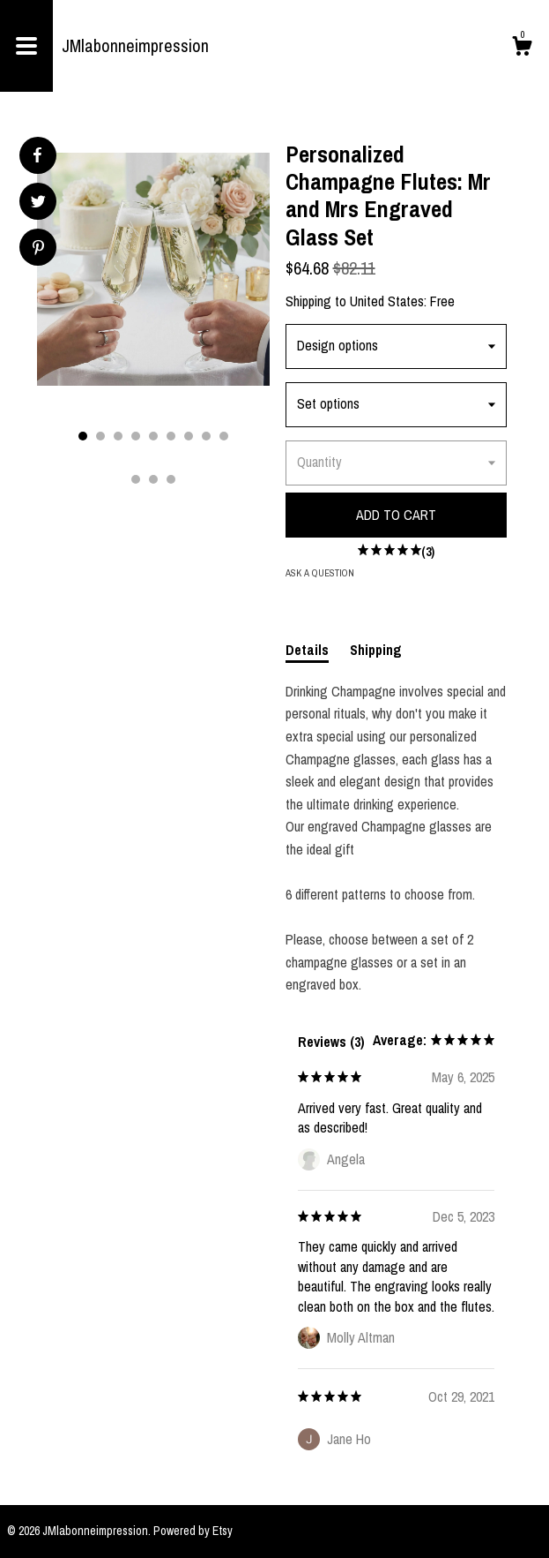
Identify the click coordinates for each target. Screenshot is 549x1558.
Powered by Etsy (193, 1531)
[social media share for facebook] (37, 155)
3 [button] (118, 436)
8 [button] (206, 436)
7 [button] (188, 436)
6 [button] (171, 436)
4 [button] (135, 436)
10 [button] (135, 479)
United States (387, 301)
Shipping (376, 649)
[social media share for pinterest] (38, 249)
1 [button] (82, 436)
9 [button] (223, 436)
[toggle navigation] (26, 46)
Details (307, 649)
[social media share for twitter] (38, 203)
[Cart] (521, 48)
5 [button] (153, 436)
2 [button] (100, 436)
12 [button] (171, 479)
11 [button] (153, 479)
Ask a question (320, 573)
